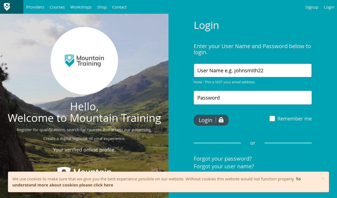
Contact (119, 7)
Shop (102, 7)
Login (329, 7)
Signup (311, 7)
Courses (57, 7)
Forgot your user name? (224, 166)
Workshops (81, 7)
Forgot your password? (223, 158)
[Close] (323, 178)
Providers (35, 7)
